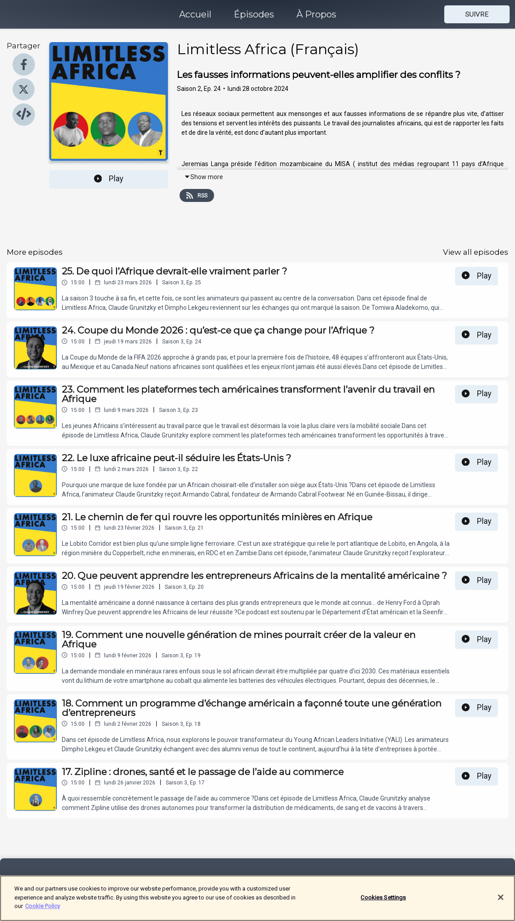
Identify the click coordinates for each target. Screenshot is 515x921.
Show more (203, 176)
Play (109, 178)
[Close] (501, 902)
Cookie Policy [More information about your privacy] (42, 911)
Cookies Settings (383, 903)
